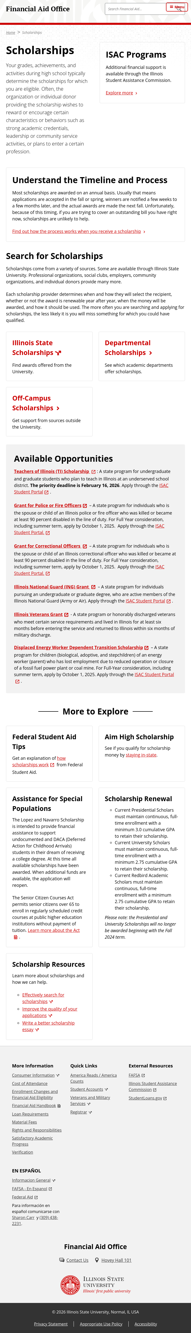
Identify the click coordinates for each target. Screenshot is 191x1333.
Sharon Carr (23, 1217)
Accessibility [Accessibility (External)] (146, 1324)
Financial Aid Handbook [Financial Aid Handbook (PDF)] (34, 1105)
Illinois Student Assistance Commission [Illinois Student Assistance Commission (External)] (153, 1086)
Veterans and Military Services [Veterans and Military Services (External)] (90, 1100)
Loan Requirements (30, 1114)
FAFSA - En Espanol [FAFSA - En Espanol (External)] (29, 1188)
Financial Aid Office (38, 8)
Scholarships (32, 32)
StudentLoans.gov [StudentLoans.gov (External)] (145, 1098)
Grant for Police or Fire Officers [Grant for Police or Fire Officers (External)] (47, 505)
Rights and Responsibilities (37, 1130)
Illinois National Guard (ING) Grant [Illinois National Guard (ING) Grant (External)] (52, 587)
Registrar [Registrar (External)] (78, 1112)
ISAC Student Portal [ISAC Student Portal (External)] (145, 601)
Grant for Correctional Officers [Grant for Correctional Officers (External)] (47, 546)
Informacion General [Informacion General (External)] (31, 1180)
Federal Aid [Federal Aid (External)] (22, 1197)
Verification (22, 1152)
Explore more (119, 93)
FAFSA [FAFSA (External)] (134, 1075)
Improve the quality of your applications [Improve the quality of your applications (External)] (49, 1012)
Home (10, 32)
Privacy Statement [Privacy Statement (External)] (51, 1324)
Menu (179, 7)
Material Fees (24, 1122)
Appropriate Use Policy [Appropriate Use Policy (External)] (101, 1324)
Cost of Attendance (30, 1083)
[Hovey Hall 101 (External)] (112, 1260)
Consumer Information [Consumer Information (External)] (33, 1075)
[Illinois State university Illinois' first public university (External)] (96, 1285)
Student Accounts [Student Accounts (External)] (86, 1089)
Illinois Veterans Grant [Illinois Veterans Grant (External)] (38, 614)
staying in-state (141, 755)
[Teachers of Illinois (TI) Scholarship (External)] (55, 471)
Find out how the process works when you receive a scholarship (76, 231)
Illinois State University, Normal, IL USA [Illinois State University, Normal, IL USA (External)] (103, 1312)
